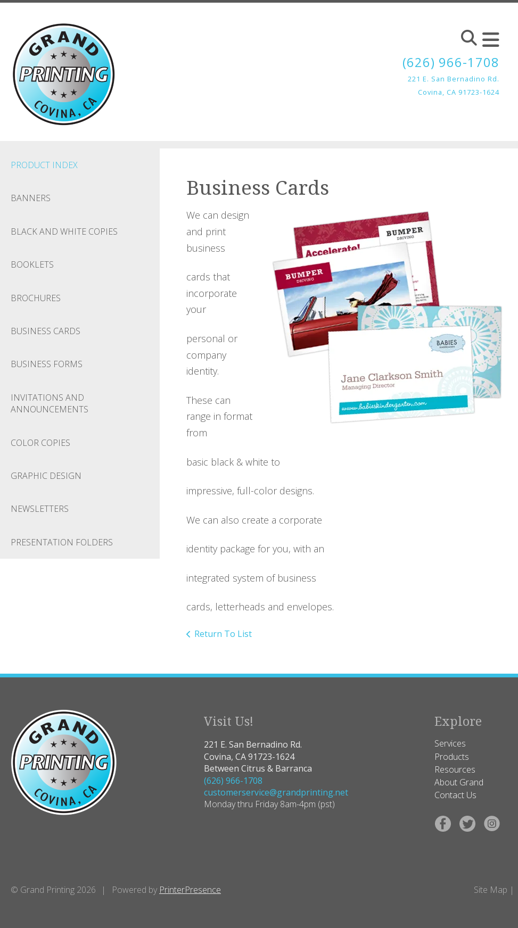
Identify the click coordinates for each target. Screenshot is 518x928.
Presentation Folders (62, 542)
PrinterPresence (190, 890)
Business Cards (45, 331)
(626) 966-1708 (450, 62)
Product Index (44, 165)
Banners (31, 198)
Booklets (32, 264)
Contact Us (455, 795)
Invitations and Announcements (49, 403)
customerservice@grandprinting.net (276, 792)
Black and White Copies (64, 231)
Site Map (490, 890)
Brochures (36, 298)
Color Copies (40, 443)
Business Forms (47, 364)
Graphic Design (46, 476)
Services (450, 743)
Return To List (223, 634)
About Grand (458, 782)
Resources (454, 769)
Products (451, 757)
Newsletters (40, 509)
